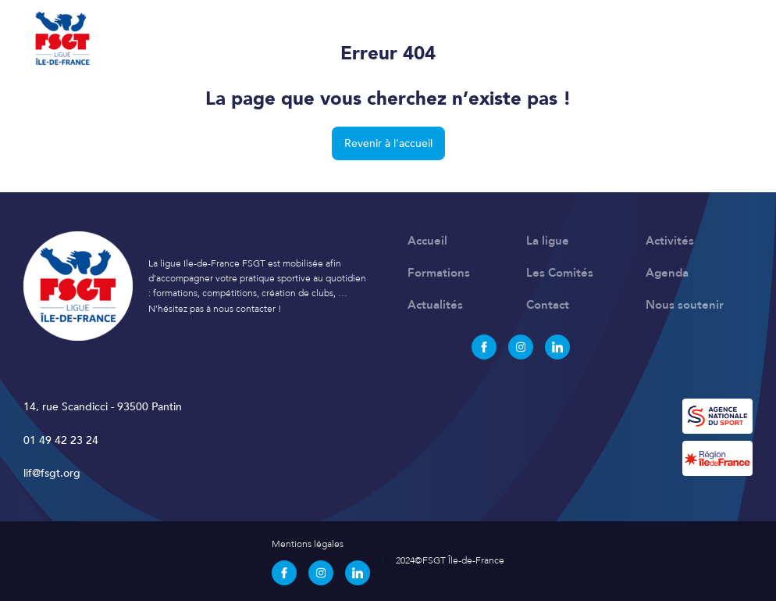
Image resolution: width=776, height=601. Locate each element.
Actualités (435, 305)
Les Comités (559, 273)
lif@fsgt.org (51, 473)
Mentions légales (308, 544)
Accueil (427, 241)
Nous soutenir (685, 305)
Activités (670, 241)
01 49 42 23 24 (60, 440)
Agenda (667, 273)
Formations (439, 273)
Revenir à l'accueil (388, 143)
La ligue (547, 241)
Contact (547, 305)
